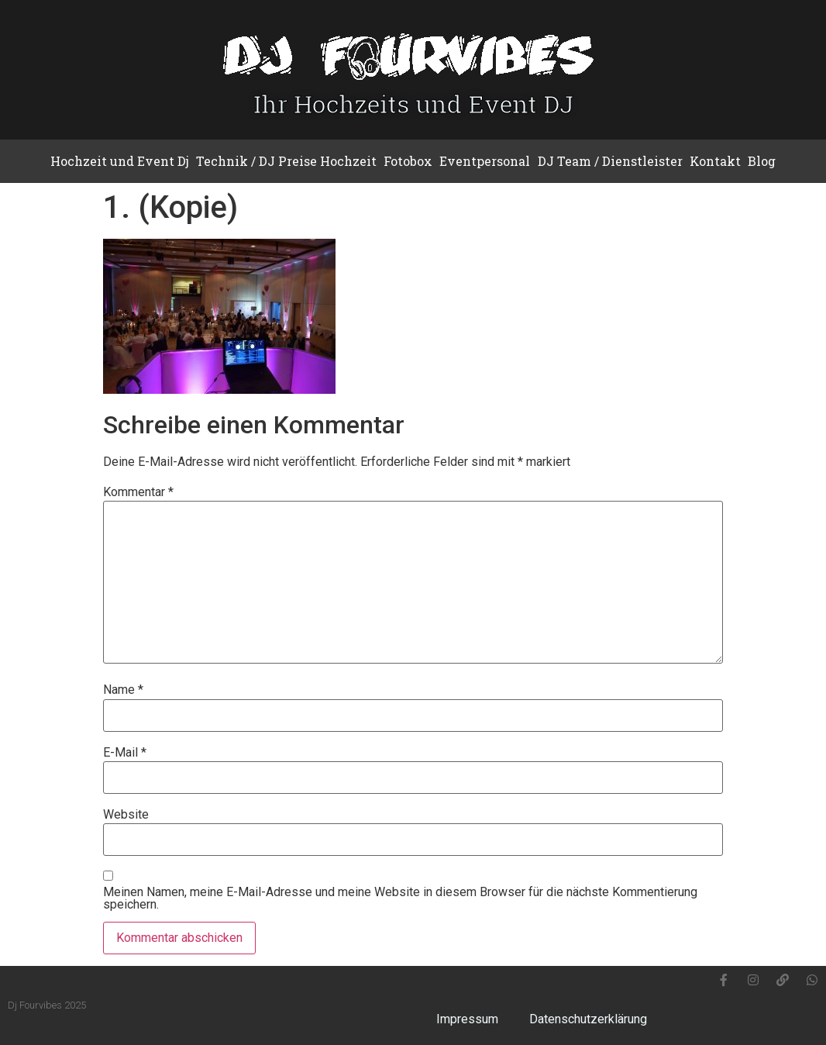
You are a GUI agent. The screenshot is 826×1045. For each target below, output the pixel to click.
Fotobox (408, 161)
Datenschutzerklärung (588, 1019)
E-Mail (124, 753)
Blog (762, 161)
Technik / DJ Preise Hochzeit (286, 161)
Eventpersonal (484, 161)
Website (126, 815)
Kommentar (138, 492)
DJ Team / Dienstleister (610, 161)
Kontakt (715, 161)
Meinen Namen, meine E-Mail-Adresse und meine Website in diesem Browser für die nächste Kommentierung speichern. (400, 898)
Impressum (467, 1019)
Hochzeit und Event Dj (119, 161)
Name (123, 690)
